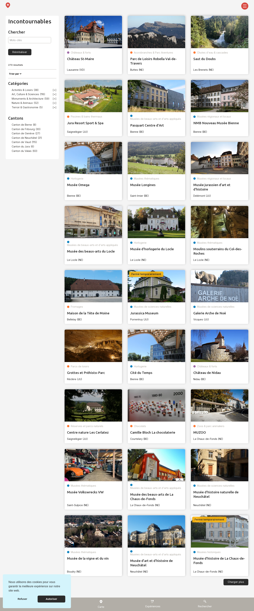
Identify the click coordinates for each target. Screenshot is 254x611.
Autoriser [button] (51, 599)
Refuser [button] (22, 599)
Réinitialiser (19, 52)
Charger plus (236, 581)
